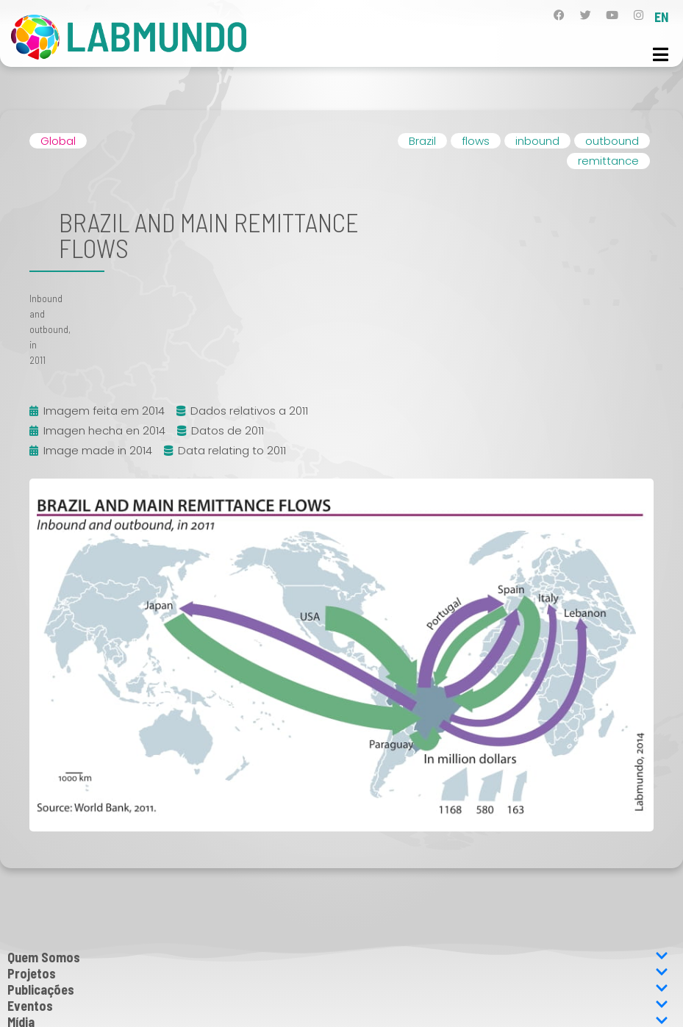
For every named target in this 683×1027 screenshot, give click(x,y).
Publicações (337, 989)
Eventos (337, 1006)
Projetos (337, 973)
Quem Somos (337, 957)
